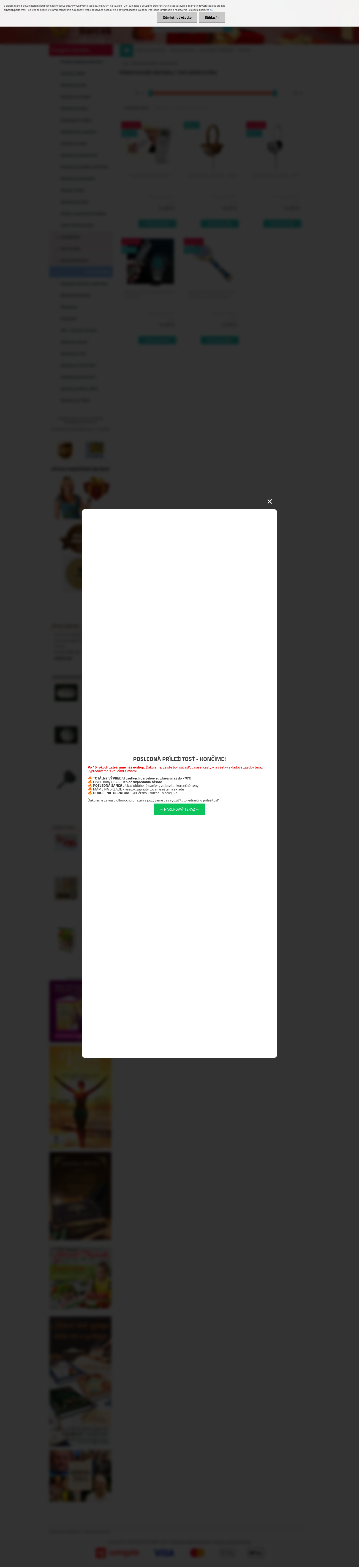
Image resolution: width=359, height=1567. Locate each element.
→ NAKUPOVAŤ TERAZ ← (179, 809)
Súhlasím (212, 17)
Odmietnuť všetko (177, 17)
